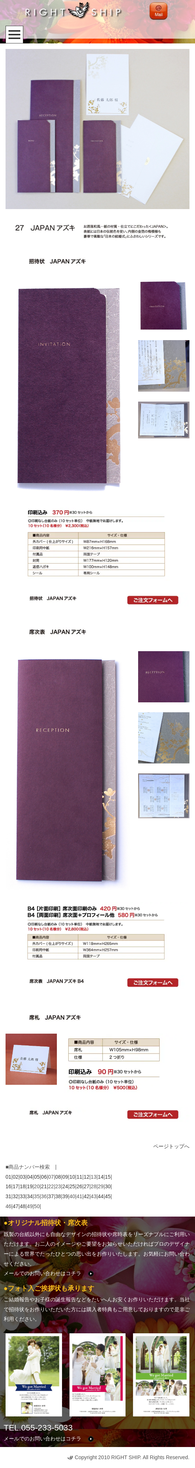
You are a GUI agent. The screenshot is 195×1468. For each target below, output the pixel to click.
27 (86, 1186)
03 (22, 1177)
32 (15, 1196)
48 (22, 1206)
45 (108, 1196)
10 (72, 1177)
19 (30, 1186)
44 (101, 1196)
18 (22, 1186)
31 (8, 1196)
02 (15, 1177)
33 (22, 1196)
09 (65, 1177)
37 (51, 1196)
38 (58, 1196)
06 (44, 1177)
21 (44, 1186)
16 (8, 1186)
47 (15, 1206)
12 (86, 1177)
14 (101, 1177)
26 (79, 1186)
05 (37, 1177)
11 (79, 1177)
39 (65, 1196)
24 (65, 1186)
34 (30, 1196)
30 (108, 1186)
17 (15, 1186)
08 (58, 1177)
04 (30, 1177)
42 (86, 1196)
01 (8, 1177)
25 (72, 1186)
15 (108, 1177)
